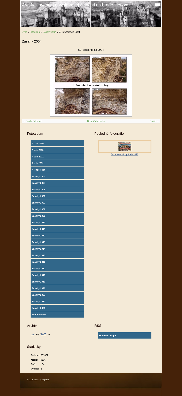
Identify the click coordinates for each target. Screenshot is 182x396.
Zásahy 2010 (38, 222)
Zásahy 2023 (38, 308)
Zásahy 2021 (38, 295)
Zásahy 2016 (38, 262)
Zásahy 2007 (38, 202)
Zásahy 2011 (38, 229)
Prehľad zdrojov (107, 335)
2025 (43, 334)
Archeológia (38, 169)
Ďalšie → (154, 121)
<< (32, 334)
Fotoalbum (35, 32)
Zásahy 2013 (38, 242)
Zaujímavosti (39, 314)
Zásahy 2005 (38, 189)
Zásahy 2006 (38, 196)
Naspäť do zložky (96, 121)
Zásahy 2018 (38, 275)
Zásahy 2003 (38, 176)
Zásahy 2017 (38, 268)
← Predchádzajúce (32, 121)
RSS (47, 380)
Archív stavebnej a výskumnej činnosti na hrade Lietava (75, 4)
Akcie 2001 (38, 156)
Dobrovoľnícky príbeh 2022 (124, 154)
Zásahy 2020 (38, 288)
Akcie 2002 (38, 163)
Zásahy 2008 (38, 209)
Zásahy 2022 (38, 301)
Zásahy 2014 (38, 248)
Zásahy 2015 (38, 255)
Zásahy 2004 (49, 32)
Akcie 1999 (38, 143)
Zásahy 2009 (38, 216)
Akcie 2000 (38, 150)
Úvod (24, 32)
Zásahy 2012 (38, 235)
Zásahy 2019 (38, 281)
